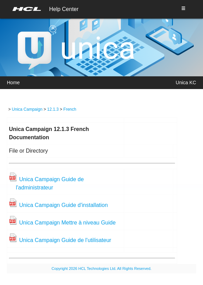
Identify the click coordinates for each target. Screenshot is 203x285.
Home (13, 82)
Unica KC (186, 82)
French (69, 109)
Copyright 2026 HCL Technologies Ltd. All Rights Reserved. (102, 268)
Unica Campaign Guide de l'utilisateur (65, 240)
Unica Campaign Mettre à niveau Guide (67, 223)
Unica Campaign (27, 109)
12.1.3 (53, 109)
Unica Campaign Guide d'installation (63, 205)
